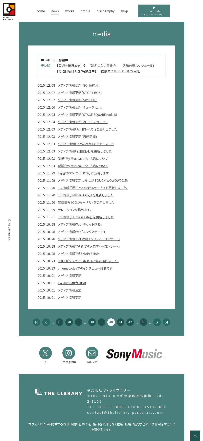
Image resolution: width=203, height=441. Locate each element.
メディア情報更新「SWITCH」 (77, 99)
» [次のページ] (157, 322)
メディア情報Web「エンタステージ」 (81, 231)
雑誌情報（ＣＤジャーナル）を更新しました (86, 202)
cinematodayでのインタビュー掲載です (85, 268)
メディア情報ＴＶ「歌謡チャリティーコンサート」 (89, 239)
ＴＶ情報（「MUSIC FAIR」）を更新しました (85, 195)
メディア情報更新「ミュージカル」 (80, 107)
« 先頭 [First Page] (37, 322)
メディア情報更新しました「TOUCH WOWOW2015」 (93, 180)
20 (69, 322)
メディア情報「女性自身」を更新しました (85, 151)
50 (143, 322)
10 (59, 322)
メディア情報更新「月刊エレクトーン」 (83, 121)
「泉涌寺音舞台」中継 (72, 282)
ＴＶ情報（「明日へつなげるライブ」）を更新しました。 (93, 187)
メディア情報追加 (69, 290)
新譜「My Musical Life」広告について (83, 158)
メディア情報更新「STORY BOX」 (80, 92)
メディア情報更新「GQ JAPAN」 (78, 85)
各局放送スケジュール (138, 65)
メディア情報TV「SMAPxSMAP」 (79, 253)
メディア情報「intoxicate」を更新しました (86, 143)
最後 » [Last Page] (167, 322)
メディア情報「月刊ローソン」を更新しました (87, 129)
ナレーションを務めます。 (74, 209)
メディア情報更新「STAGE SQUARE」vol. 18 (87, 114)
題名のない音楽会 (103, 65)
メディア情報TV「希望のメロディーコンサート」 (89, 246)
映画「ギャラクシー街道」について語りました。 (88, 260)
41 (120, 322)
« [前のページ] (46, 322)
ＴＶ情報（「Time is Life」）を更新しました (86, 217)
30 (78, 322)
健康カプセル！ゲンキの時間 (120, 71)
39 (101, 322)
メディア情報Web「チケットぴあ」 (80, 224)
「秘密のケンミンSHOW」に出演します (83, 173)
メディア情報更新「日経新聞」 (77, 136)
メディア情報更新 (69, 275)
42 (130, 322)
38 (92, 322)
